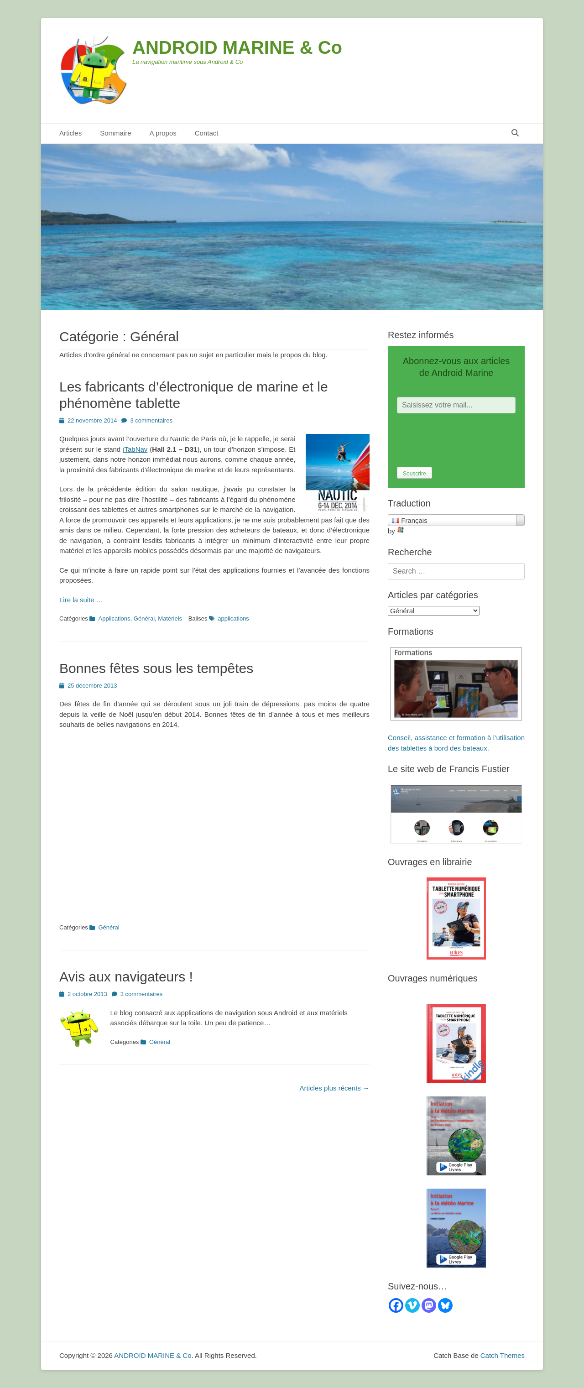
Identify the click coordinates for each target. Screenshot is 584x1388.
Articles (70, 133)
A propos (163, 133)
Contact (207, 133)
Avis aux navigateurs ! (126, 976)
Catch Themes (502, 1355)
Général (144, 618)
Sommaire (115, 133)
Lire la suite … (81, 600)
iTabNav (135, 449)
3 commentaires (151, 420)
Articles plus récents (335, 1088)
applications (233, 618)
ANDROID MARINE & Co (237, 47)
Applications (114, 618)
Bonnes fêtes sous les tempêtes (156, 668)
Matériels (170, 618)
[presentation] (466, 440)
